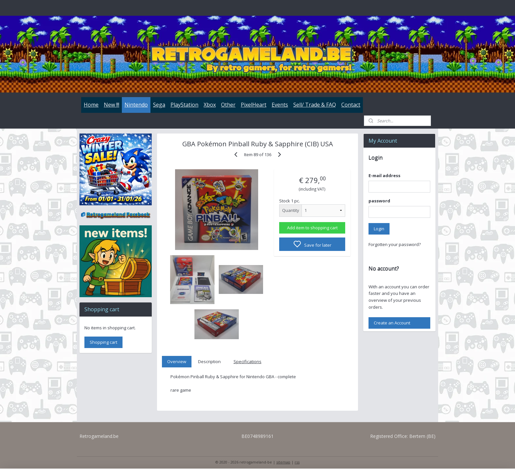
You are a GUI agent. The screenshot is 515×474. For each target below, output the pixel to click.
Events (280, 104)
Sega (159, 104)
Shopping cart (103, 342)
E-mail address (384, 175)
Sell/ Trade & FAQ (314, 104)
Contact (350, 104)
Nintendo (136, 104)
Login (379, 229)
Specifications (247, 361)
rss (297, 462)
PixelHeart (253, 104)
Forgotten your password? (395, 244)
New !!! (111, 104)
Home (91, 104)
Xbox (210, 104)
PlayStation (184, 104)
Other (228, 104)
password (379, 201)
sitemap (283, 462)
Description (209, 361)
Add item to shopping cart (312, 228)
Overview (176, 361)
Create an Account (392, 323)
